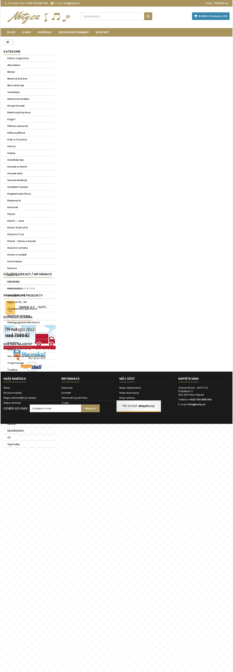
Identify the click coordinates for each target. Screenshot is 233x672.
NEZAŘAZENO (15, 431)
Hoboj (11, 153)
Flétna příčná (16, 133)
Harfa (11, 146)
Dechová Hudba (18, 99)
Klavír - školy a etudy (21, 241)
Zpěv (10, 410)
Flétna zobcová (17, 126)
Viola (10, 397)
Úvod (11, 32)
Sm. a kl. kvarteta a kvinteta (26, 356)
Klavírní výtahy (17, 248)
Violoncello (14, 403)
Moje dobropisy (129, 628)
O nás (26, 32)
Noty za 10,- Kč (17, 302)
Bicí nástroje (15, 85)
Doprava (44, 32)
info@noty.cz (196, 640)
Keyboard (14, 200)
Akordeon (13, 65)
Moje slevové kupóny (132, 643)
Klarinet (12, 207)
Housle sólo (15, 173)
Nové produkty (12, 628)
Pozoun (12, 329)
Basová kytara (17, 78)
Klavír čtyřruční (17, 227)
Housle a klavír (17, 166)
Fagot (11, 119)
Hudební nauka (17, 187)
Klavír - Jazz (15, 221)
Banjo (11, 72)
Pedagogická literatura (23, 322)
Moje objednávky (130, 623)
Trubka (12, 370)
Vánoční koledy (17, 383)
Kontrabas (14, 261)
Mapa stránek (12, 638)
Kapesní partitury (19, 194)
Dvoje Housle (16, 106)
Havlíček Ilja (15, 160)
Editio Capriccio (18, 58)
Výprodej (13, 444)
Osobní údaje (128, 638)
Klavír (11, 214)
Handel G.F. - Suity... (33, 497)
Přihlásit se (221, 3)
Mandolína (14, 288)
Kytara (12, 268)
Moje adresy (127, 633)
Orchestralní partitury (22, 309)
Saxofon (13, 343)
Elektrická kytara (19, 112)
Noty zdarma (16, 295)
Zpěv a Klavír (16, 417)
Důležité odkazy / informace (27, 454)
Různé (11, 424)
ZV (9, 437)
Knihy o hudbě (16, 254)
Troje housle (15, 363)
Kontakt (102, 32)
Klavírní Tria (15, 234)
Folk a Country (17, 139)
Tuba (10, 376)
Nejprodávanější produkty (19, 633)
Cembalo (13, 92)
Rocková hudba (18, 336)
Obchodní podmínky (73, 32)
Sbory (11, 349)
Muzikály (13, 282)
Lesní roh (13, 275)
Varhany (13, 390)
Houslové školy (17, 180)
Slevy (6, 623)
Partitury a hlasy (18, 315)
